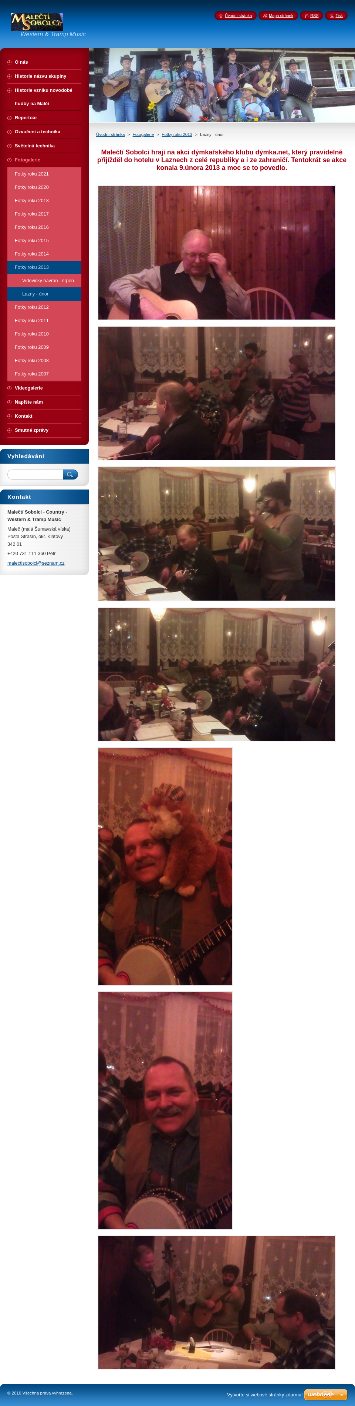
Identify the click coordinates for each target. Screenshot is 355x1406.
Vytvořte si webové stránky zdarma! (265, 1394)
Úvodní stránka (110, 134)
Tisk (339, 15)
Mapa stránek (281, 15)
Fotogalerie (143, 134)
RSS (314, 15)
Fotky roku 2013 (177, 134)
